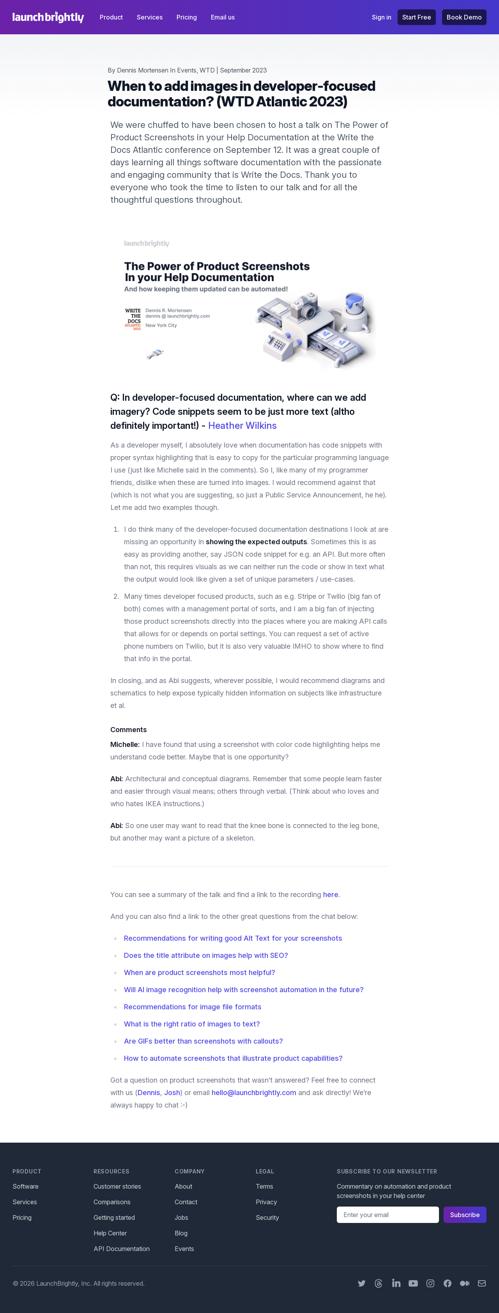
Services (150, 17)
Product (112, 17)
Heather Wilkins (242, 425)
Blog (181, 1233)
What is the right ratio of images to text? (192, 1024)
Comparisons (112, 1202)
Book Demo (464, 17)
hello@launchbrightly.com (254, 1092)
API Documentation (122, 1249)
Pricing (187, 17)
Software (25, 1186)
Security (267, 1217)
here (330, 894)
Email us (223, 17)
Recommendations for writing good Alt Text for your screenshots (233, 938)
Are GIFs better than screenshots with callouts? (203, 1041)
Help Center (110, 1233)
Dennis (149, 1092)
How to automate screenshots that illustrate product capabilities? (233, 1058)
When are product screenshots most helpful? (199, 972)
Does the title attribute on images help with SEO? (206, 955)
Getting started (114, 1217)
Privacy (266, 1202)
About (183, 1186)
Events (186, 70)
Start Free (416, 17)
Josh (172, 1092)
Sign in (381, 17)
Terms (264, 1186)
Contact (186, 1202)
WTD (207, 70)
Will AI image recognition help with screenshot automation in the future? (244, 990)
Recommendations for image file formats (193, 1007)
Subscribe (465, 1215)
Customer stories (117, 1186)
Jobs (181, 1217)
